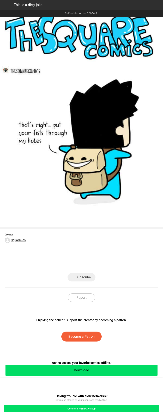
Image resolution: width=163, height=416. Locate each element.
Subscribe (83, 277)
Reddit (112, 263)
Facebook (66, 263)
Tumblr (97, 263)
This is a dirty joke (28, 5)
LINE (51, 263)
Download (81, 370)
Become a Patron (81, 336)
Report (81, 298)
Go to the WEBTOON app (81, 408)
